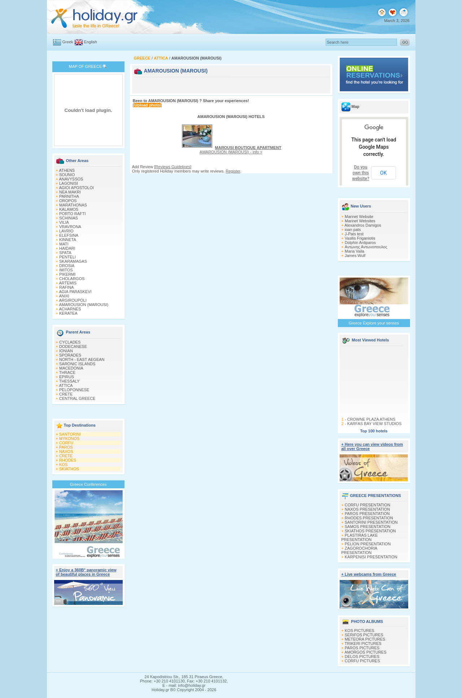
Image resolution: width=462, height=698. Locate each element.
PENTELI (67, 257)
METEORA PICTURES (365, 639)
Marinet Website (359, 216)
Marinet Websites (360, 221)
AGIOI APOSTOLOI (76, 188)
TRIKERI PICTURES (363, 643)
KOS (63, 464)
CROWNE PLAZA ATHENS (371, 422)
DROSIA (66, 265)
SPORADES (70, 355)
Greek (67, 42)
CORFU (66, 443)
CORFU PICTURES (362, 661)
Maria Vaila (354, 251)
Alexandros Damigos (362, 225)
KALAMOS (68, 209)
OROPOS (68, 201)
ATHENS (67, 170)
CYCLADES (69, 342)
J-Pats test (354, 234)
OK (383, 173)
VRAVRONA (70, 226)
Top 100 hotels (373, 431)
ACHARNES (70, 309)
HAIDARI (67, 248)
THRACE (67, 372)
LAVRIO (66, 231)
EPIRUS (66, 377)
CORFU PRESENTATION (367, 505)
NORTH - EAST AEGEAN (82, 359)
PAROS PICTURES (362, 648)
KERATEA (68, 313)
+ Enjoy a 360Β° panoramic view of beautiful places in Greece (86, 572)
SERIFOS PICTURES (364, 635)
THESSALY (69, 381)
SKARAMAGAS (73, 261)
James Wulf (355, 255)
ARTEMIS (68, 283)
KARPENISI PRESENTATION (371, 557)
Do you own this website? (361, 173)
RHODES (67, 460)
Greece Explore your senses (374, 323)
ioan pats (353, 229)
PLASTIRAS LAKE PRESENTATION (359, 537)
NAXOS (66, 451)
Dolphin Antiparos (360, 242)
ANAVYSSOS (71, 179)
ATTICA (66, 385)
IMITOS (66, 270)
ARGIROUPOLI (72, 300)
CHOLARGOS (71, 278)
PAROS (66, 447)
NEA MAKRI (70, 192)
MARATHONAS (73, 205)
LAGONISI (68, 183)
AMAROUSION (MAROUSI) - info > (240, 149)
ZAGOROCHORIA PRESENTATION (359, 550)
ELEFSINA (68, 235)
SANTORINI (70, 434)
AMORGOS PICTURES (365, 652)
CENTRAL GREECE (77, 398)
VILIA (64, 222)
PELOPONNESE (74, 390)
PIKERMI (67, 274)
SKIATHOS (69, 469)
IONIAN (66, 351)
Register (233, 171)
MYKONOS (69, 438)
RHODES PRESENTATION (369, 518)
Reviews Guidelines (172, 167)
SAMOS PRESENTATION (368, 526)
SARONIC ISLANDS (77, 364)
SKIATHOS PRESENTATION (370, 531)
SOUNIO (67, 175)
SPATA (65, 252)
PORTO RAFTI (72, 213)
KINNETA (67, 239)
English (90, 42)
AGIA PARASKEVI (75, 291)
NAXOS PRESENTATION (367, 509)
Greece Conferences (88, 484)
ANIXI (64, 296)
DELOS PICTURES (362, 656)
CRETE (66, 394)
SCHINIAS (68, 218)
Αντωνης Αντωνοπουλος (366, 247)
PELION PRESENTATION (368, 544)
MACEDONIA (71, 368)
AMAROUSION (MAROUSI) (83, 304)
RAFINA (66, 287)
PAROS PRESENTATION (367, 513)
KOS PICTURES (359, 630)
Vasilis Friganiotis (360, 238)
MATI (63, 244)
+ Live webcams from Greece (368, 574)
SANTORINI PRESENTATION (371, 522)
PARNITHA (69, 196)
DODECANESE (73, 346)
